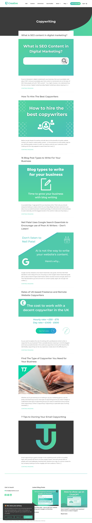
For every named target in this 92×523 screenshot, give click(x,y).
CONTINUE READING (27, 88)
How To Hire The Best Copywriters (39, 96)
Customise (9, 517)
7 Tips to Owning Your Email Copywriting (43, 417)
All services (40, 3)
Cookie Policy (23, 520)
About (58, 3)
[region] (18, 511)
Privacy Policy (16, 520)
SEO (26, 3)
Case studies (49, 3)
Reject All (18, 517)
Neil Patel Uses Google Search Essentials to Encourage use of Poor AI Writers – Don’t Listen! (44, 225)
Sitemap (43, 520)
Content (32, 3)
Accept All (28, 517)
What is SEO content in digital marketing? (44, 35)
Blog (66, 3)
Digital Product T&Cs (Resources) (33, 520)
